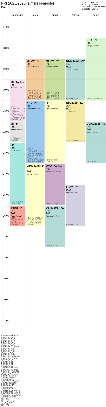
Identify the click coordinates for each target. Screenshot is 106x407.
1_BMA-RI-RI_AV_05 (52, 95)
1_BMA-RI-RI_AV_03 (52, 92)
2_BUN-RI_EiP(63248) (33, 220)
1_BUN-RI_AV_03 (92, 161)
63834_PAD (14, 224)
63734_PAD (14, 140)
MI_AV (30, 60)
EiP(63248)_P (35, 165)
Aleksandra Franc (53, 216)
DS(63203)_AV (55, 207)
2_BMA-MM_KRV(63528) (34, 155)
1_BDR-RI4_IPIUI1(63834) (17, 219)
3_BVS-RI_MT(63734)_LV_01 (18, 107)
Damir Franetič (32, 67)
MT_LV (15, 81)
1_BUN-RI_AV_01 (72, 98)
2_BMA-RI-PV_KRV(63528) (31, 157)
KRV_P (31, 102)
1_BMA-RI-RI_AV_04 (52, 94)
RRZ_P (91, 39)
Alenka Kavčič (16, 130)
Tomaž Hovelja (32, 174)
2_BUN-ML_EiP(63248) (34, 218)
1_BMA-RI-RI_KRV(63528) (35, 152)
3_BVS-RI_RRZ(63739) (94, 98)
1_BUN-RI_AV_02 (72, 224)
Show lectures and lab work (93, 7)
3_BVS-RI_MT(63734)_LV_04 (18, 117)
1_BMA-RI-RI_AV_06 (52, 97)
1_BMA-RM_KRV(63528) (34, 153)
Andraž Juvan (16, 88)
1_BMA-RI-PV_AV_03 (33, 94)
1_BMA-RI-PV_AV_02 (33, 92)
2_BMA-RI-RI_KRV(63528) (35, 160)
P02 (13, 213)
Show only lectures (90, 2)
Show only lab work (90, 4)
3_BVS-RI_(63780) (52, 160)
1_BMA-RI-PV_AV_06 (33, 98)
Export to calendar (90, 9)
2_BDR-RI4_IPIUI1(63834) (17, 222)
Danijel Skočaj (92, 46)
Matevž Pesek (52, 109)
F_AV (69, 186)
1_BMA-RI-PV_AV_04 (33, 95)
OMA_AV (52, 165)
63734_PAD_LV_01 (17, 119)
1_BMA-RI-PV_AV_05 (33, 97)
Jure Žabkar (71, 111)
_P (12, 144)
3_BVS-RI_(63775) (17, 203)
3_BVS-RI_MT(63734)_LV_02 (18, 110)
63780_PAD (49, 161)
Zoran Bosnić (16, 216)
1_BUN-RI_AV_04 (51, 245)
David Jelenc (16, 151)
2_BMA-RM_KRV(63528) (34, 161)
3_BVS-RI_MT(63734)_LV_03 (18, 114)
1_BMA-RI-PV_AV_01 (33, 90)
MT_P (14, 123)
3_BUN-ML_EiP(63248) (34, 221)
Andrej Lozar (71, 192)
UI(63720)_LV (74, 102)
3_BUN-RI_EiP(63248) (33, 223)
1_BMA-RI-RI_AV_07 (52, 98)
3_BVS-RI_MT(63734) (15, 138)
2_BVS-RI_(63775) (17, 202)
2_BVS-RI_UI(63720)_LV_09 (75, 140)
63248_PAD (30, 224)
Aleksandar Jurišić (34, 109)
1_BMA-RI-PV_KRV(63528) (31, 149)
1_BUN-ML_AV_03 (52, 203)
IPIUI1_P (16, 207)
